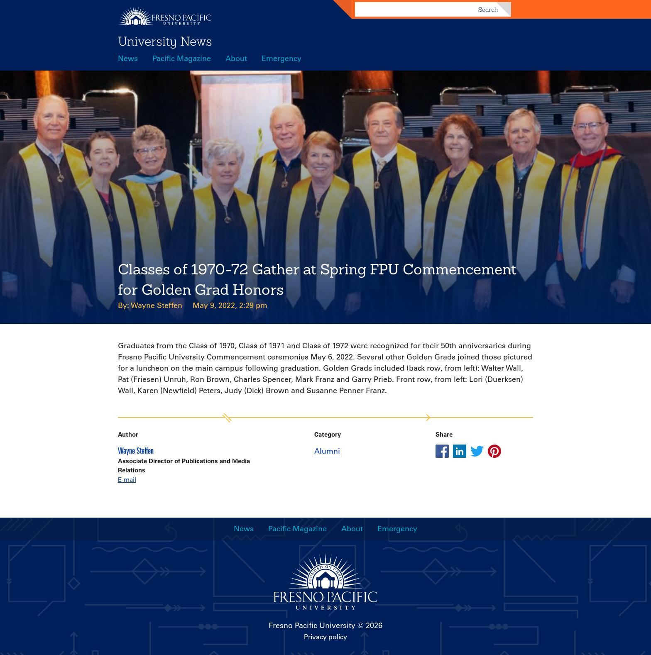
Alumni (327, 451)
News (128, 58)
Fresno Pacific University (312, 625)
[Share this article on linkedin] (459, 451)
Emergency (281, 58)
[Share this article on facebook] (442, 451)
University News (165, 41)
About (236, 58)
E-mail (127, 480)
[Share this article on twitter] (477, 451)
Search (488, 9)
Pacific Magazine (181, 58)
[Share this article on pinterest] (494, 451)
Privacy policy (325, 637)
